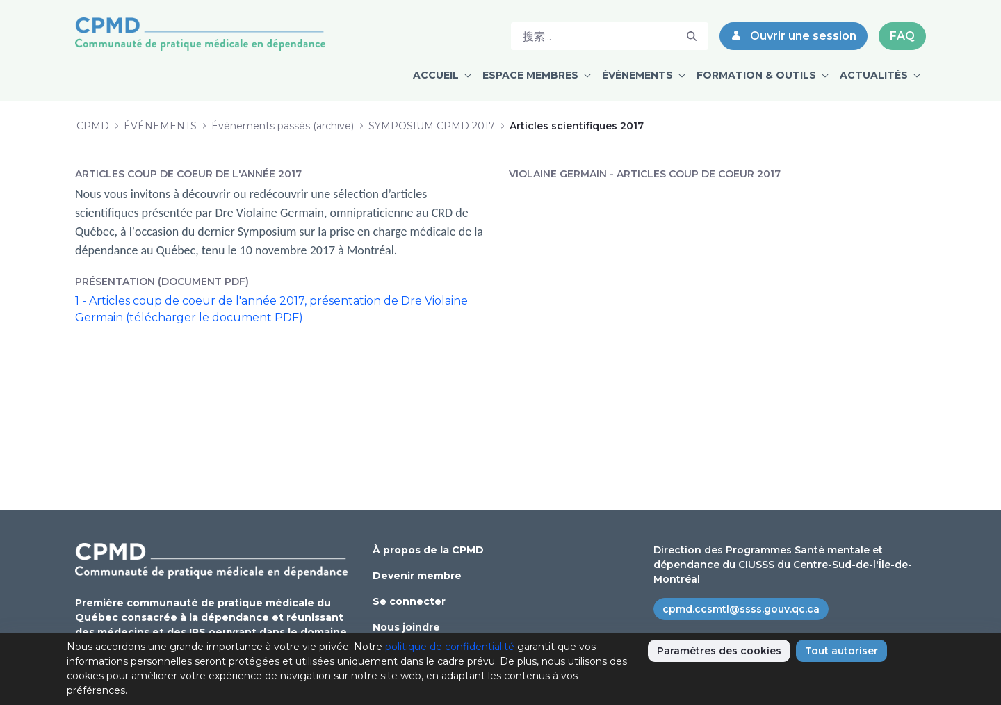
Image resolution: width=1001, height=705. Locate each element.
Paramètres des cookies (719, 651)
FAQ (902, 35)
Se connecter (409, 601)
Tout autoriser (841, 651)
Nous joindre (406, 627)
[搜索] (593, 36)
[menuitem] (442, 75)
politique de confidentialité (449, 646)
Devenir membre (417, 575)
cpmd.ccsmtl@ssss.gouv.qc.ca (741, 609)
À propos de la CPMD (428, 550)
